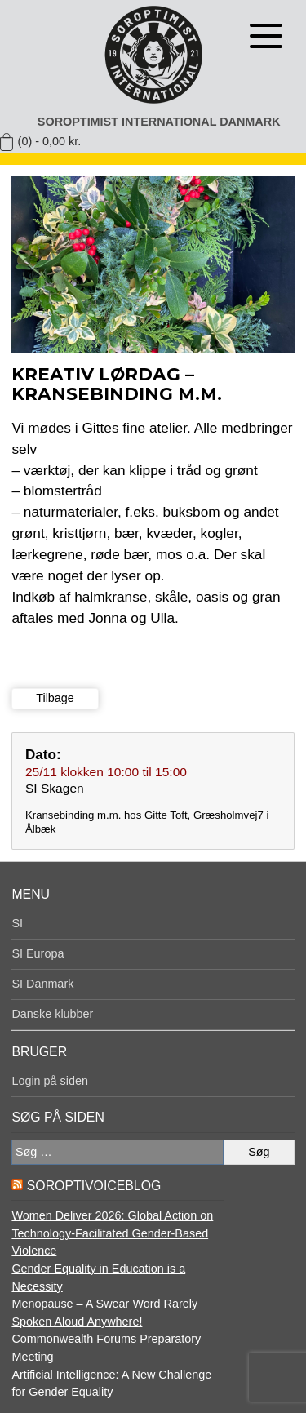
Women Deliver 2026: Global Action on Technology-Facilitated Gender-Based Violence (112, 1233)
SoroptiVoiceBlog (94, 1186)
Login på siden (49, 1080)
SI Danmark (42, 983)
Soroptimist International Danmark (159, 121)
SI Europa (37, 953)
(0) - (50, 141)
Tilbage (55, 697)
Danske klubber (52, 1013)
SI (17, 923)
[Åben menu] (266, 36)
